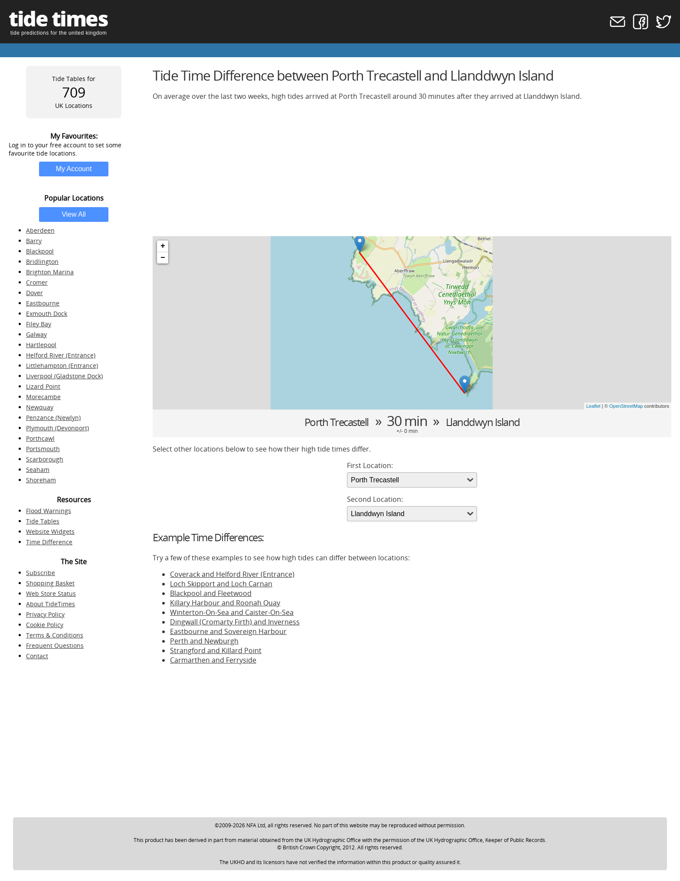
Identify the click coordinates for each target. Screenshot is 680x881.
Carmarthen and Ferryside (213, 660)
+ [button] (162, 246)
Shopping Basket (50, 583)
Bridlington (42, 261)
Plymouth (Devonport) (57, 428)
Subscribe (40, 573)
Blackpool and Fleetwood (211, 593)
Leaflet (593, 406)
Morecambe (43, 397)
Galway (36, 334)
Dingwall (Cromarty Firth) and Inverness (235, 622)
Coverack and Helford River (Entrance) (232, 574)
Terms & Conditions (54, 635)
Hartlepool (41, 345)
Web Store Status (51, 593)
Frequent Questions (55, 645)
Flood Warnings (48, 511)
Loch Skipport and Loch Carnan (221, 583)
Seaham (37, 469)
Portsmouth (43, 449)
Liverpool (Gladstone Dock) (64, 376)
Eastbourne (42, 303)
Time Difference (49, 542)
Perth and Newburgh (204, 641)
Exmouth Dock (46, 313)
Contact (37, 656)
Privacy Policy (45, 614)
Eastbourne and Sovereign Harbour (228, 631)
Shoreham (41, 480)
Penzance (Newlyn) (53, 417)
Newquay (39, 407)
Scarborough (44, 459)
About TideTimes (50, 604)
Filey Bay (38, 324)
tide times (58, 18)
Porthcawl (40, 438)
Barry (34, 241)
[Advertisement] (412, 168)
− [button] (162, 258)
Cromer (37, 282)
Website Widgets (50, 531)
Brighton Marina (50, 272)
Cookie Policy (44, 625)
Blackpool (40, 251)
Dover (34, 293)
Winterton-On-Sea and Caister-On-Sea (232, 612)
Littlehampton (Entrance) (62, 365)
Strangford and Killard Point (216, 650)
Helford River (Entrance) (60, 355)
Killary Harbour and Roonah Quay (225, 603)
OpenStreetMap (626, 406)
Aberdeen (40, 230)
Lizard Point (43, 386)
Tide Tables (42, 521)
